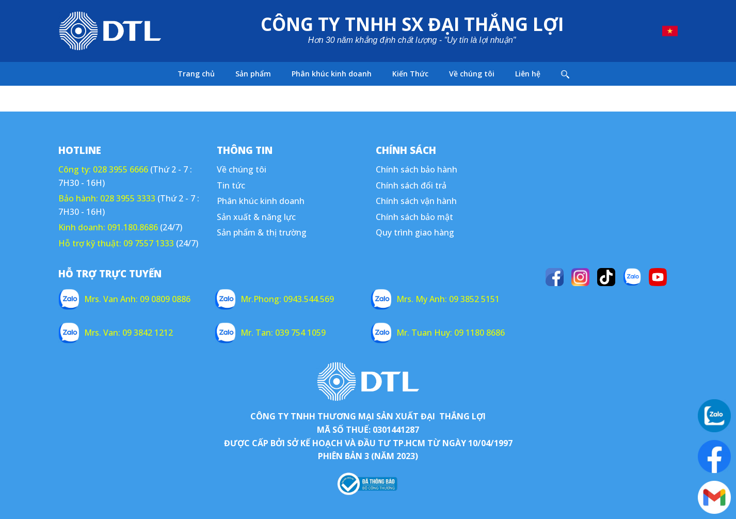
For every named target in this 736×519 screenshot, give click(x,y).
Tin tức (231, 185)
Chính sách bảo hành (416, 169)
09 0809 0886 (165, 299)
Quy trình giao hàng (415, 232)
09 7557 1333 (148, 243)
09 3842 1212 (147, 332)
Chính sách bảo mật (414, 217)
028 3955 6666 (120, 169)
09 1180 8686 (479, 332)
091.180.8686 (132, 227)
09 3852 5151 (474, 299)
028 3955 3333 (127, 198)
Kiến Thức (410, 73)
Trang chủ (196, 73)
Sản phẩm (253, 73)
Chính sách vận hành (416, 201)
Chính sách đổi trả (411, 185)
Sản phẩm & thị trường (262, 232)
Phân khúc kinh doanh (332, 73)
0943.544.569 (308, 299)
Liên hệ (527, 73)
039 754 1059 (300, 332)
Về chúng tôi (471, 73)
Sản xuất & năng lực (256, 217)
